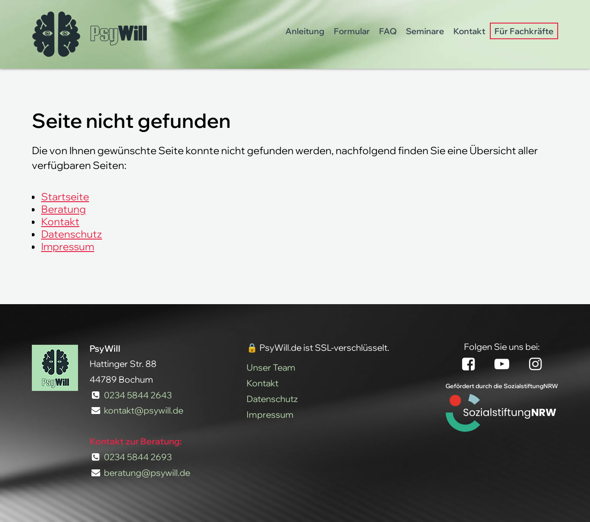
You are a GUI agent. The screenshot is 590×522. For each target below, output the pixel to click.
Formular (352, 30)
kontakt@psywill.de (143, 410)
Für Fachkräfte (524, 30)
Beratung (63, 209)
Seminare (425, 30)
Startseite (65, 196)
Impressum (67, 246)
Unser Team (271, 367)
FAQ (388, 30)
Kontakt (469, 30)
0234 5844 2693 (138, 456)
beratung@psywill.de (147, 472)
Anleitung (305, 30)
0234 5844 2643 (138, 395)
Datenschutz (71, 234)
